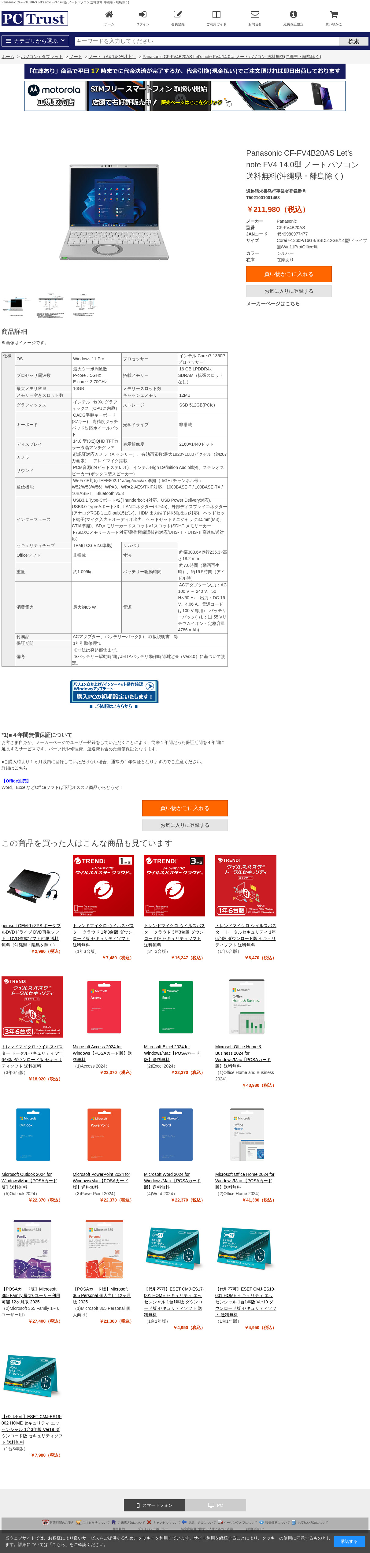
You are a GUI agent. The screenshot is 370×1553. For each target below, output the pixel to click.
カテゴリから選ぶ (35, 41)
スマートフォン (154, 1505)
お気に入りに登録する (289, 291)
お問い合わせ (255, 1529)
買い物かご (333, 18)
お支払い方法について (313, 1522)
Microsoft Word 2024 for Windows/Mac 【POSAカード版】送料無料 (172, 1181)
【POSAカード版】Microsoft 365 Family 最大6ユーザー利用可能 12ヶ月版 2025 (31, 1295)
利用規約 (119, 1529)
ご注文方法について (96, 1522)
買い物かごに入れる (289, 274)
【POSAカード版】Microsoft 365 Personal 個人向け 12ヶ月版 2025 (102, 1295)
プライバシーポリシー (153, 1529)
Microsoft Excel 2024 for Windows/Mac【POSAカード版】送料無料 (172, 1053)
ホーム (109, 18)
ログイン (143, 18)
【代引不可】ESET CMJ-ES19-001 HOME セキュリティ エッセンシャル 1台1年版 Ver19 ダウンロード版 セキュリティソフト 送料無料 (245, 1302)
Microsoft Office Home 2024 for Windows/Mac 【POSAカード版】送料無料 (244, 1181)
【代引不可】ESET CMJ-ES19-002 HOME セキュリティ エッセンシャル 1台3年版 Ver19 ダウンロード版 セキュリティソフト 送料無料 (32, 1429)
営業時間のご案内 (62, 1522)
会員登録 (178, 18)
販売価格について (277, 1522)
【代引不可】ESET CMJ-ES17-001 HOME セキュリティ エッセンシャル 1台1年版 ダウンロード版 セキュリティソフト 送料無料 (174, 1302)
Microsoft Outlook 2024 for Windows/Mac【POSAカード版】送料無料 (29, 1181)
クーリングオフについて (240, 1522)
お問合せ (255, 18)
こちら (20, 768)
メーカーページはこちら (273, 303)
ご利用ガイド (216, 18)
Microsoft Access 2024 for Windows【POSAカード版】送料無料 (102, 1053)
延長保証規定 (293, 18)
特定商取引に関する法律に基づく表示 (207, 1529)
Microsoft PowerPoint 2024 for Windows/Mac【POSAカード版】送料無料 (101, 1181)
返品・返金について (202, 1522)
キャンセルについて (167, 1522)
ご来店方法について (131, 1522)
